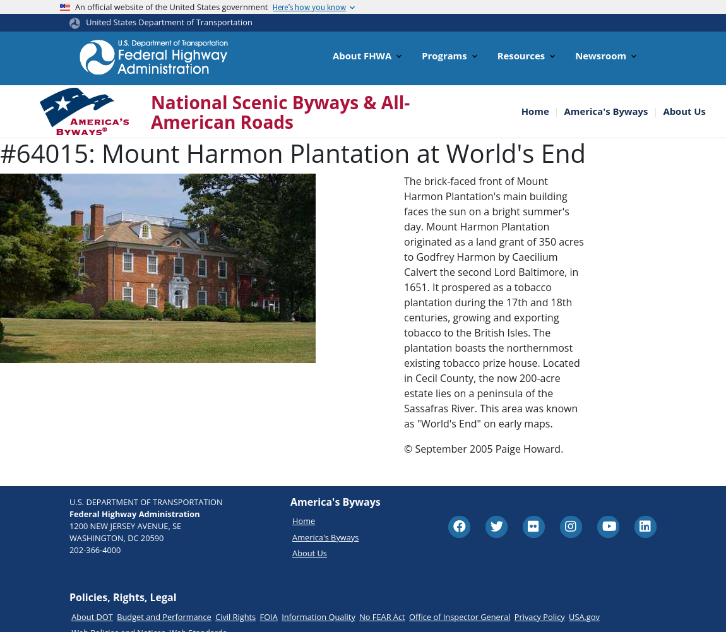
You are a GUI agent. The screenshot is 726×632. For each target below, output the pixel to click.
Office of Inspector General (459, 617)
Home (535, 111)
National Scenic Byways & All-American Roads (280, 112)
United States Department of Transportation (169, 22)
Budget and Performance (164, 617)
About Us (684, 111)
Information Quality (318, 617)
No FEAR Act (382, 617)
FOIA (269, 617)
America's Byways (606, 111)
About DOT (92, 617)
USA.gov (584, 617)
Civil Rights (235, 617)
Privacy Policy (540, 617)
